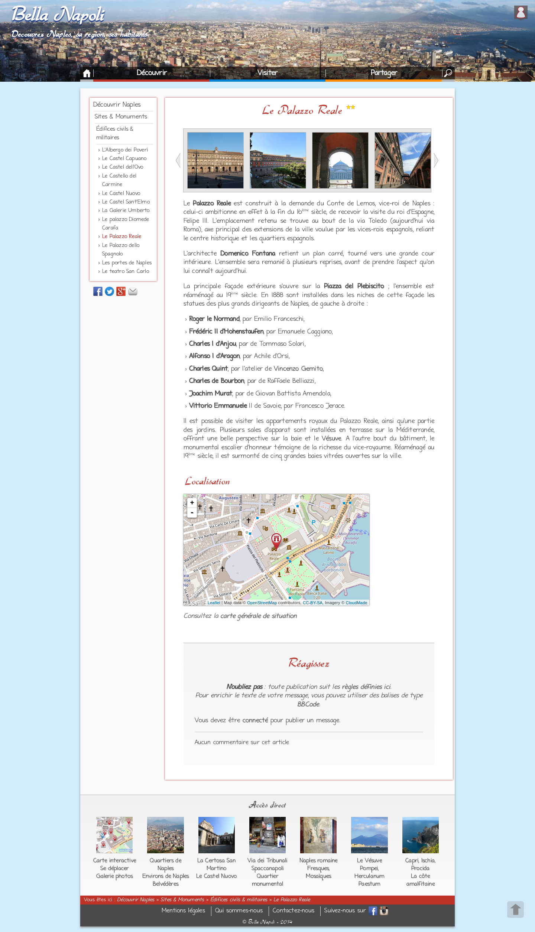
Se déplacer (114, 868)
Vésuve (331, 439)
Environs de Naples (165, 876)
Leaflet (214, 602)
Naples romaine (318, 861)
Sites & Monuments (121, 117)
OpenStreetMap (262, 602)
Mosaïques (318, 876)
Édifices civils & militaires (239, 900)
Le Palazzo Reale (121, 236)
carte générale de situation (258, 616)
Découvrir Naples (116, 105)
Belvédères (165, 884)
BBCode (308, 704)
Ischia (428, 861)
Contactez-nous (293, 911)
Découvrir (152, 73)
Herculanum (369, 876)
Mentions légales (183, 911)
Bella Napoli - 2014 (267, 922)
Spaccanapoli (267, 868)
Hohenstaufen (243, 332)
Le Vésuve (369, 861)
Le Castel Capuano (124, 159)
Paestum (369, 884)
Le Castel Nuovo (121, 193)
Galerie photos (114, 876)
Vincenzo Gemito (298, 369)
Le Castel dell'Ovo (122, 167)
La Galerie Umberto (126, 211)
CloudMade (356, 602)
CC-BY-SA (312, 602)
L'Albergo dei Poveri (125, 150)
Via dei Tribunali (267, 861)
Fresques (318, 868)
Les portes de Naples (127, 263)
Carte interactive (114, 861)
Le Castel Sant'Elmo (126, 202)
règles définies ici (366, 687)
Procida (420, 868)
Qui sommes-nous (239, 911)
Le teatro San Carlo (125, 271)
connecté (255, 720)
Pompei (369, 868)
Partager (384, 73)
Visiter (267, 73)
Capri (411, 861)
